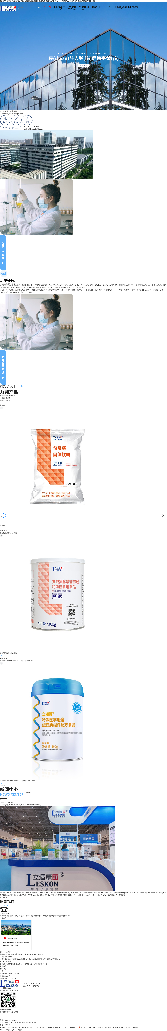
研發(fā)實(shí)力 (21, 959)
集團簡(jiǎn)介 (5, 954)
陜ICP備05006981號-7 (115, 1027)
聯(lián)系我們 (121, 8)
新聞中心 (96, 7)
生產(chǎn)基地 (32, 959)
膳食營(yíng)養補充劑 (7, 395)
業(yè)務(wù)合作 (6, 973)
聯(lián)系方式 (5, 978)
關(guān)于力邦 (59, 8)
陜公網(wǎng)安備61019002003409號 (94, 1027)
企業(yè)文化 (21, 954)
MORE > (3, 786)
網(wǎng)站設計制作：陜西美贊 (11, 1030)
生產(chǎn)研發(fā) (72, 8)
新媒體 (133, 7)
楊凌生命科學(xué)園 (7, 959)
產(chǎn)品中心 (84, 8)
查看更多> (27, 793)
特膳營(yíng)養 (5, 398)
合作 (108, 7)
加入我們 (13, 978)
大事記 (29, 954)
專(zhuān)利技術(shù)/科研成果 (49, 959)
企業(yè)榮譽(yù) (38, 954)
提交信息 (3, 918)
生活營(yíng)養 (21, 964)
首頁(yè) (47, 7)
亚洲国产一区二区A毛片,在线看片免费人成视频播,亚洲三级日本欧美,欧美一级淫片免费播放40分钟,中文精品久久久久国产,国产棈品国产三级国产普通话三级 (47, 1)
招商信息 (15, 973)
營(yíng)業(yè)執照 (131, 1027)
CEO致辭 (14, 954)
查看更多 (83, 66)
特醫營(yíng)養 (5, 400)
